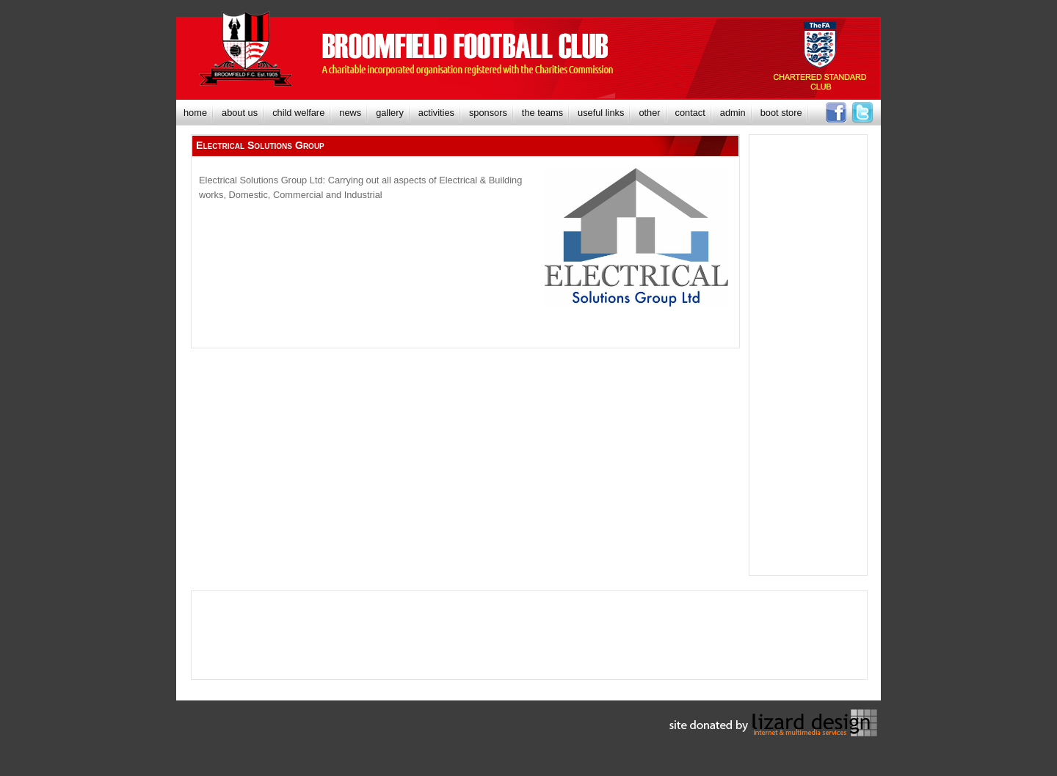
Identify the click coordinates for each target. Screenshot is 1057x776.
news (350, 112)
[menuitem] (195, 112)
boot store (781, 112)
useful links (601, 112)
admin (733, 112)
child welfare (298, 112)
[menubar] (493, 112)
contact (690, 112)
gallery (390, 112)
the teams (542, 112)
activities (436, 112)
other (649, 112)
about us (240, 112)
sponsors (488, 112)
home (195, 112)
